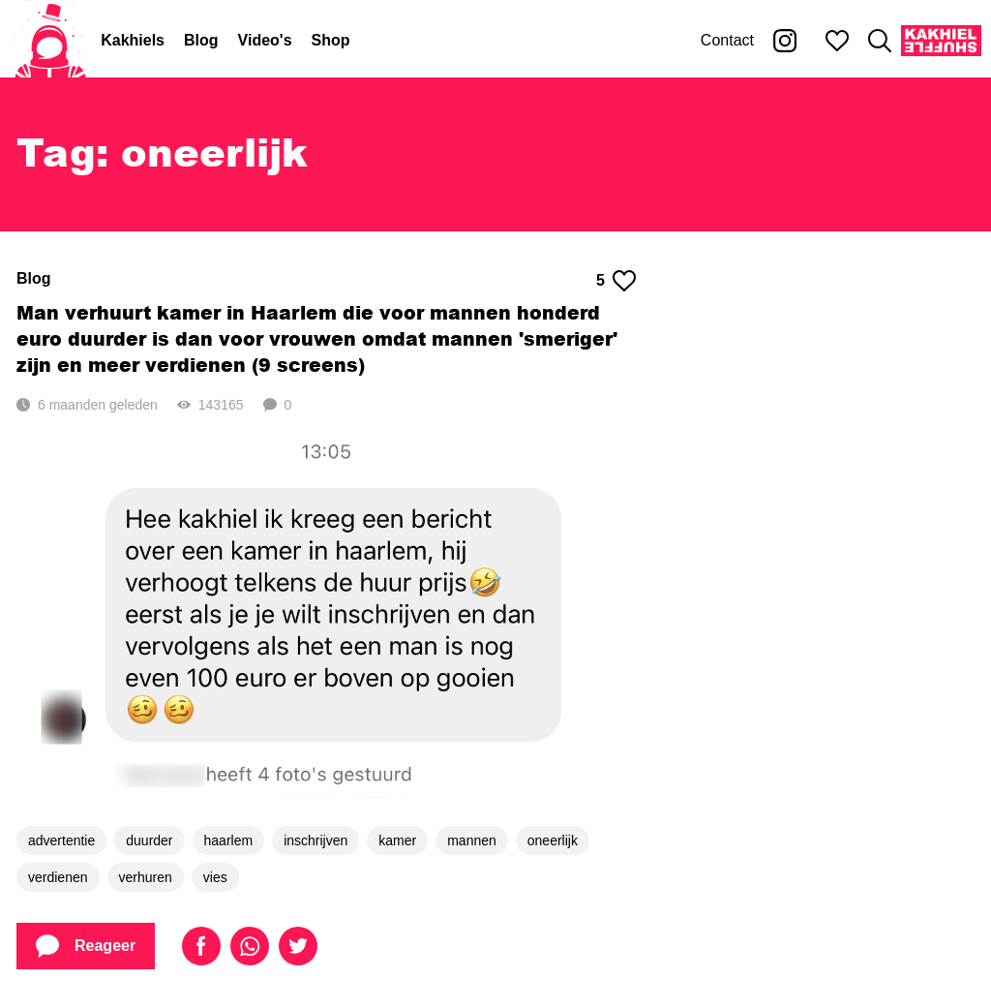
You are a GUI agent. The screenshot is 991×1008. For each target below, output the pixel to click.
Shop (331, 40)
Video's (265, 40)
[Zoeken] (879, 40)
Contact (727, 40)
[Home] (50, 40)
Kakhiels (133, 40)
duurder (149, 840)
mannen (471, 840)
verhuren (145, 877)
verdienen (58, 877)
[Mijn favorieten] (837, 40)
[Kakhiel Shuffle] (941, 40)
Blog (201, 40)
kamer (397, 840)
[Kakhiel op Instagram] (785, 40)
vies (215, 877)
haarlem (229, 840)
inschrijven (315, 840)
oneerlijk (552, 840)
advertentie (61, 840)
